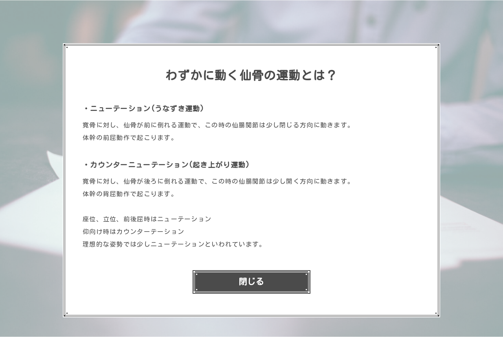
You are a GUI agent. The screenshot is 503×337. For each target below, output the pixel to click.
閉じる (252, 282)
